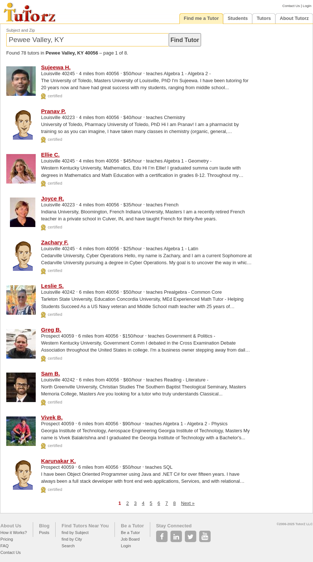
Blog (44, 525)
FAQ (4, 546)
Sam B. (50, 373)
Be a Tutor (132, 525)
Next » (187, 503)
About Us (10, 525)
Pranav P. (53, 111)
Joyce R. (52, 198)
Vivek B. (52, 417)
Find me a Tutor (201, 18)
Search (67, 546)
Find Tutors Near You (85, 525)
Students (238, 18)
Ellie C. (50, 154)
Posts (44, 532)
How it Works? (13, 532)
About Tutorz (294, 18)
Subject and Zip (20, 30)
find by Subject (74, 532)
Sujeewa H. (55, 67)
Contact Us (291, 6)
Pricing (6, 539)
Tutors (264, 18)
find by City (71, 539)
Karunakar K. (58, 461)
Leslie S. (52, 286)
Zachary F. (54, 242)
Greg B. (51, 330)
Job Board (130, 539)
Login (307, 6)
